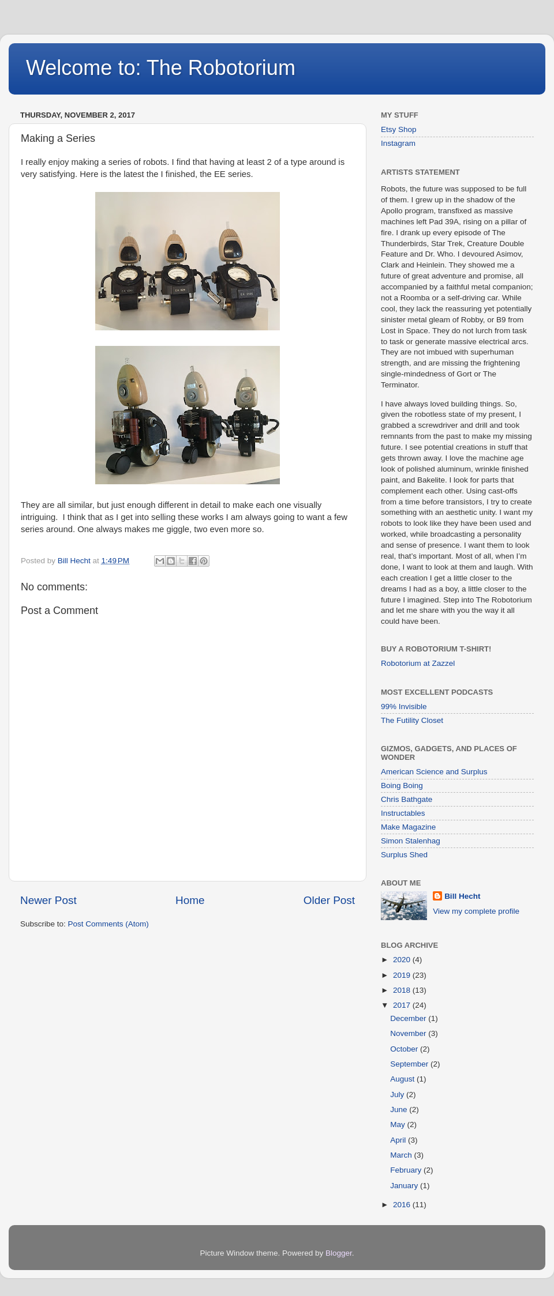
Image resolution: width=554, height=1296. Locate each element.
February (407, 1170)
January (405, 1185)
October (405, 1049)
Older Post (329, 900)
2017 (403, 1005)
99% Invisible (404, 706)
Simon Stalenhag (410, 841)
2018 (403, 990)
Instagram (398, 143)
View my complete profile (476, 911)
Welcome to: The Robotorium (160, 68)
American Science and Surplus (434, 771)
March (402, 1155)
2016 (403, 1204)
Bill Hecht (462, 896)
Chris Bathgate (406, 799)
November (409, 1033)
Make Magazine (408, 827)
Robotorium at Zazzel (418, 663)
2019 (403, 975)
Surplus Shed (404, 854)
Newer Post (48, 900)
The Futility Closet (412, 720)
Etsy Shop (399, 129)
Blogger (338, 1253)
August (403, 1079)
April (399, 1140)
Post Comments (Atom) (108, 924)
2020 (403, 959)
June (399, 1109)
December (409, 1018)
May (398, 1124)
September (410, 1064)
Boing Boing (402, 785)
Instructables (403, 813)
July (398, 1094)
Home (189, 900)
